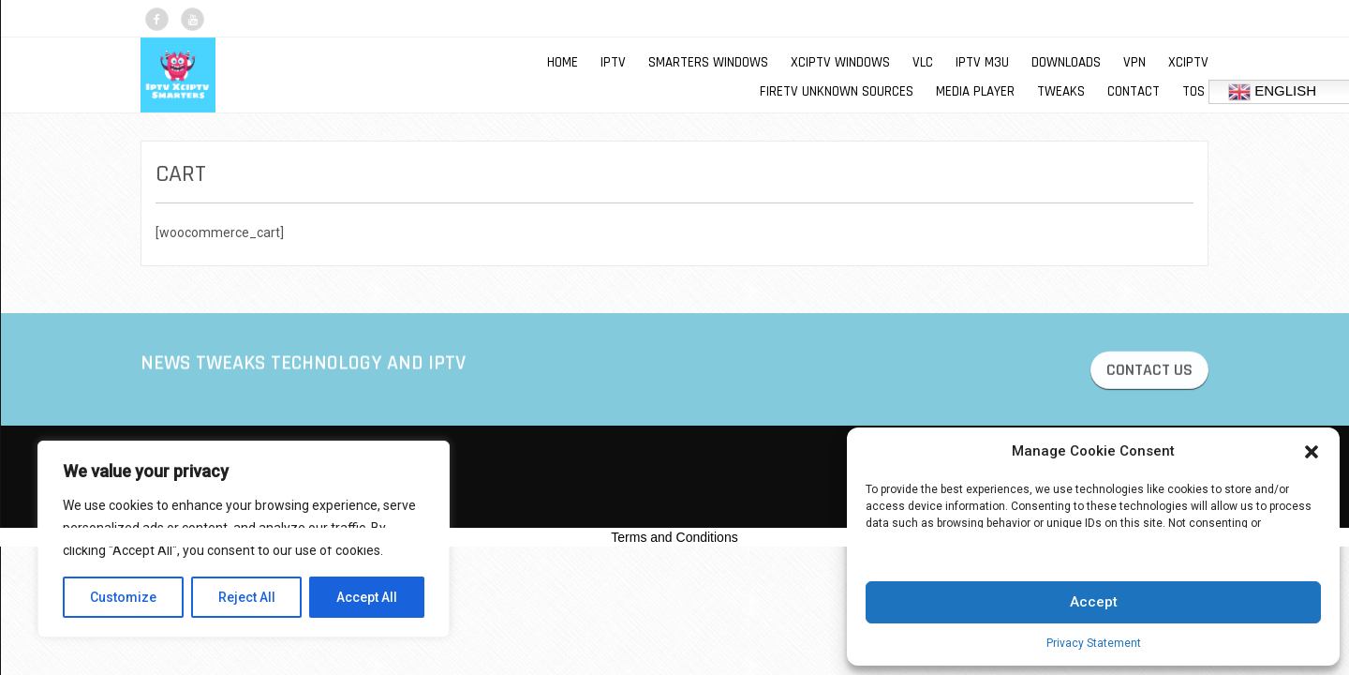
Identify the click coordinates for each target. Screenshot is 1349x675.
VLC (922, 62)
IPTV (613, 62)
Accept (1094, 601)
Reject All (246, 597)
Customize (123, 597)
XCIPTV (1188, 62)
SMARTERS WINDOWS (708, 62)
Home (562, 62)
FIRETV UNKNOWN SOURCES (836, 91)
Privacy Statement (1093, 643)
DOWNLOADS (1066, 62)
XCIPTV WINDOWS (840, 62)
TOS (1193, 91)
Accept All (366, 597)
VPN (1134, 62)
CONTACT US (1149, 372)
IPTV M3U (982, 62)
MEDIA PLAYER (975, 91)
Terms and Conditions (674, 537)
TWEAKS (1061, 91)
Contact (1133, 91)
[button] (1311, 451)
